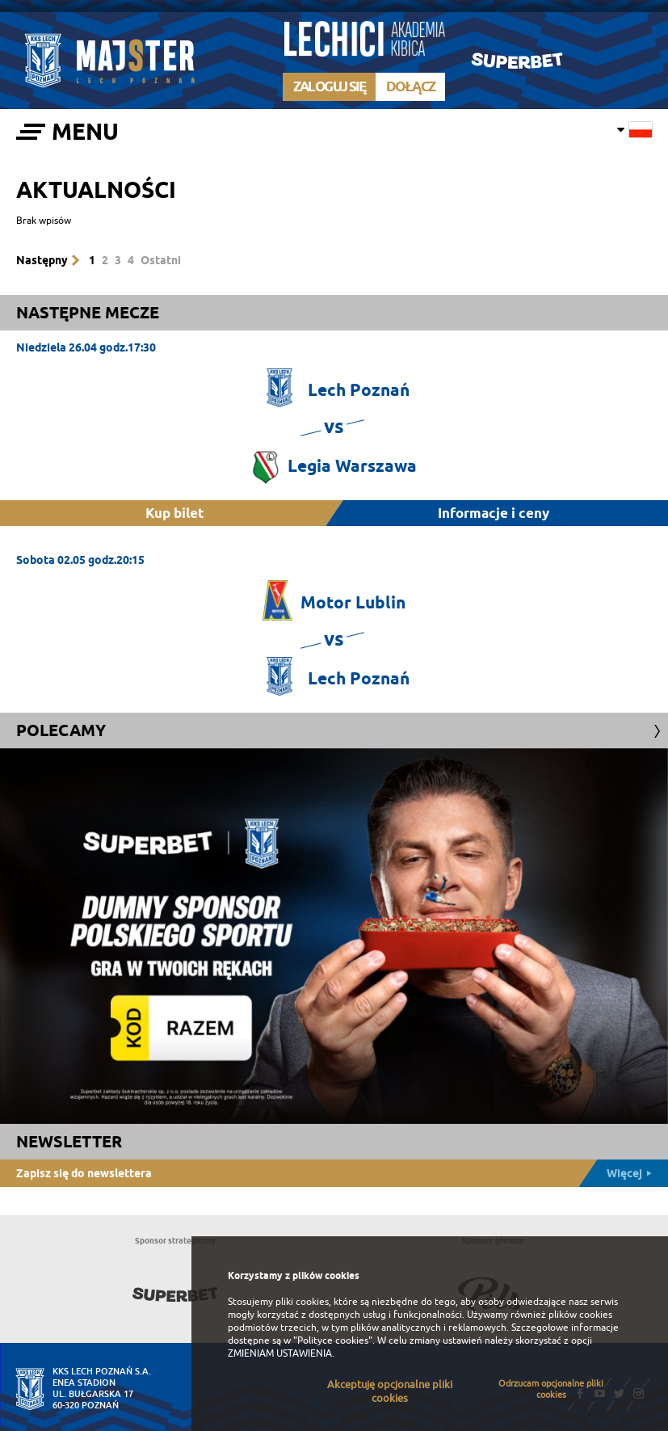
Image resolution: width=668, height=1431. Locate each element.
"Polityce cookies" (332, 1340)
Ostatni (161, 260)
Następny (42, 260)
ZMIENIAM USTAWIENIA (280, 1353)
